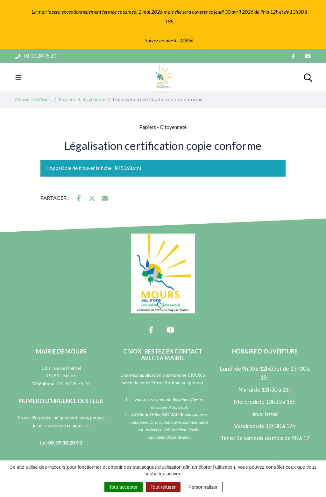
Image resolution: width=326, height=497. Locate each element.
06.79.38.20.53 (65, 442)
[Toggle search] (308, 77)
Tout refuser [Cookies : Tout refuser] (163, 487)
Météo (186, 40)
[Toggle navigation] (18, 77)
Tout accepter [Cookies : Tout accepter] (123, 487)
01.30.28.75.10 (74, 383)
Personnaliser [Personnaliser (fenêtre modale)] (203, 487)
